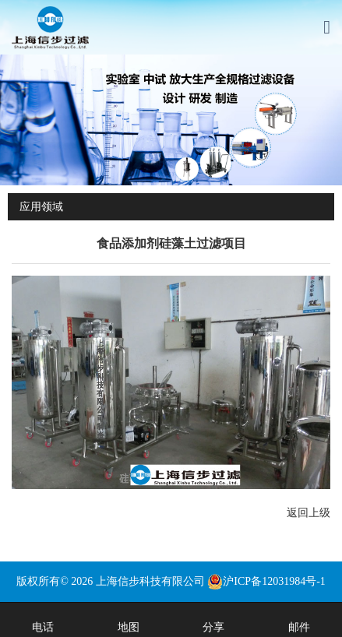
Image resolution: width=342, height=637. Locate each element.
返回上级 (308, 513)
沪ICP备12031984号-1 (266, 581)
